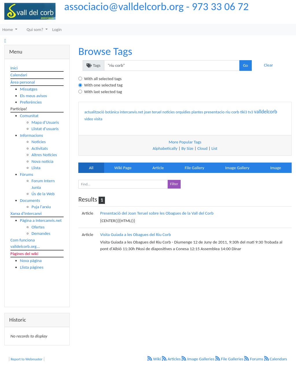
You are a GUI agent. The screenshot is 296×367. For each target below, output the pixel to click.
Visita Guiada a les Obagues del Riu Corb (135, 234)
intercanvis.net (131, 112)
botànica (112, 112)
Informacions (31, 135)
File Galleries (229, 359)
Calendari (18, 75)
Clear (268, 65)
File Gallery (194, 167)
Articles (172, 359)
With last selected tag (103, 91)
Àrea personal (22, 82)
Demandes (41, 233)
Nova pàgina (31, 260)
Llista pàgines (31, 267)
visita (98, 119)
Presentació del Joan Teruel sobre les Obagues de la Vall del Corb (157, 213)
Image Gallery (237, 167)
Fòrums (26, 174)
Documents (30, 200)
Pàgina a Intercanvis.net (41, 220)
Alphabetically (165, 148)
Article (158, 167)
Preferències (31, 102)
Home (8, 29)
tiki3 (243, 112)
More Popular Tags (185, 142)
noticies (168, 112)
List (214, 148)
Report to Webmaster (26, 359)
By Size (187, 148)
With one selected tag (103, 85)
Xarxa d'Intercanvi (26, 213)
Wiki (154, 359)
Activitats (40, 148)
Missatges (28, 89)
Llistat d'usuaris (45, 128)
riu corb (232, 112)
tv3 (250, 112)
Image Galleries (198, 359)
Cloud (202, 148)
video (88, 119)
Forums (254, 359)
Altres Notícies (44, 154)
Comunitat (29, 115)
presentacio (214, 112)
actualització (94, 112)
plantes (197, 112)
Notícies (39, 141)
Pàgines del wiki (24, 253)
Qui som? (35, 29)
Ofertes (38, 227)
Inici (14, 68)
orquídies (183, 112)
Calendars (275, 359)
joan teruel (153, 112)
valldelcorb (265, 111)
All (91, 167)
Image (275, 167)
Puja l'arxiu (41, 206)
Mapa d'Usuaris (45, 122)
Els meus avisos (33, 95)
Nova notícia (42, 161)
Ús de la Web (43, 193)
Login (57, 29)
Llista (36, 167)
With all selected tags (103, 78)
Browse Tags (105, 51)
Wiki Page (122, 167)
